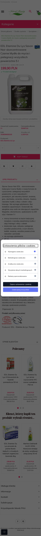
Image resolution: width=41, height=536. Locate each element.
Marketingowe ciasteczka (16, 258)
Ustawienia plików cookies (19, 245)
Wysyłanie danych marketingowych (20, 270)
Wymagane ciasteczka (15, 252)
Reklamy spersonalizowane (17, 276)
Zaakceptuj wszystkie (20, 290)
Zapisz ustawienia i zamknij (20, 284)
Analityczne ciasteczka (16, 264)
